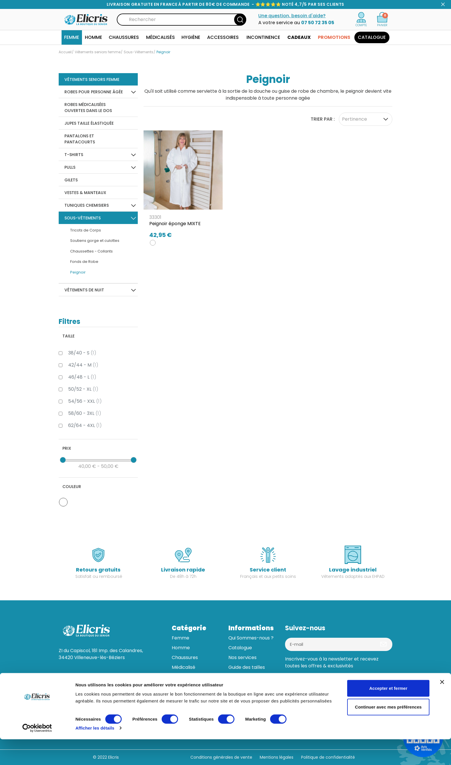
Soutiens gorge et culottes (94, 240)
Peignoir (78, 272)
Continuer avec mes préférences (388, 732)
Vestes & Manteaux (85, 192)
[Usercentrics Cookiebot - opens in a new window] (37, 753)
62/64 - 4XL (85, 425)
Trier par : (323, 119)
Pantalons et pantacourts (79, 139)
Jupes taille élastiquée (89, 123)
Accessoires (185, 687)
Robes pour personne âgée (93, 92)
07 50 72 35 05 (317, 22)
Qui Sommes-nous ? (251, 638)
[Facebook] (291, 682)
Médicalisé (183, 667)
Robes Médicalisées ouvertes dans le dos (88, 107)
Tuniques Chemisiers (86, 205)
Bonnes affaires (189, 696)
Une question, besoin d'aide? (292, 15)
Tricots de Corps (85, 230)
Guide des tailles (246, 667)
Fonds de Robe (84, 261)
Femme (180, 638)
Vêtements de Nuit (84, 290)
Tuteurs (237, 696)
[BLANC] (153, 243)
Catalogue (240, 647)
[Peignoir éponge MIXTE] (183, 186)
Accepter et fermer (388, 713)
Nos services (242, 657)
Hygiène (181, 677)
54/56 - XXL (85, 401)
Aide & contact (245, 677)
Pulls (69, 167)
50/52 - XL (83, 389)
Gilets (71, 180)
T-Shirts (73, 154)
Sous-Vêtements (82, 218)
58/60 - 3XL (84, 413)
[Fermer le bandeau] (442, 707)
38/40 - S (82, 353)
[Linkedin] (306, 682)
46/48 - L (82, 377)
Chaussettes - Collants (91, 251)
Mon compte (243, 687)
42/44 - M (83, 365)
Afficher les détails (94, 753)
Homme (181, 647)
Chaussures (185, 657)
